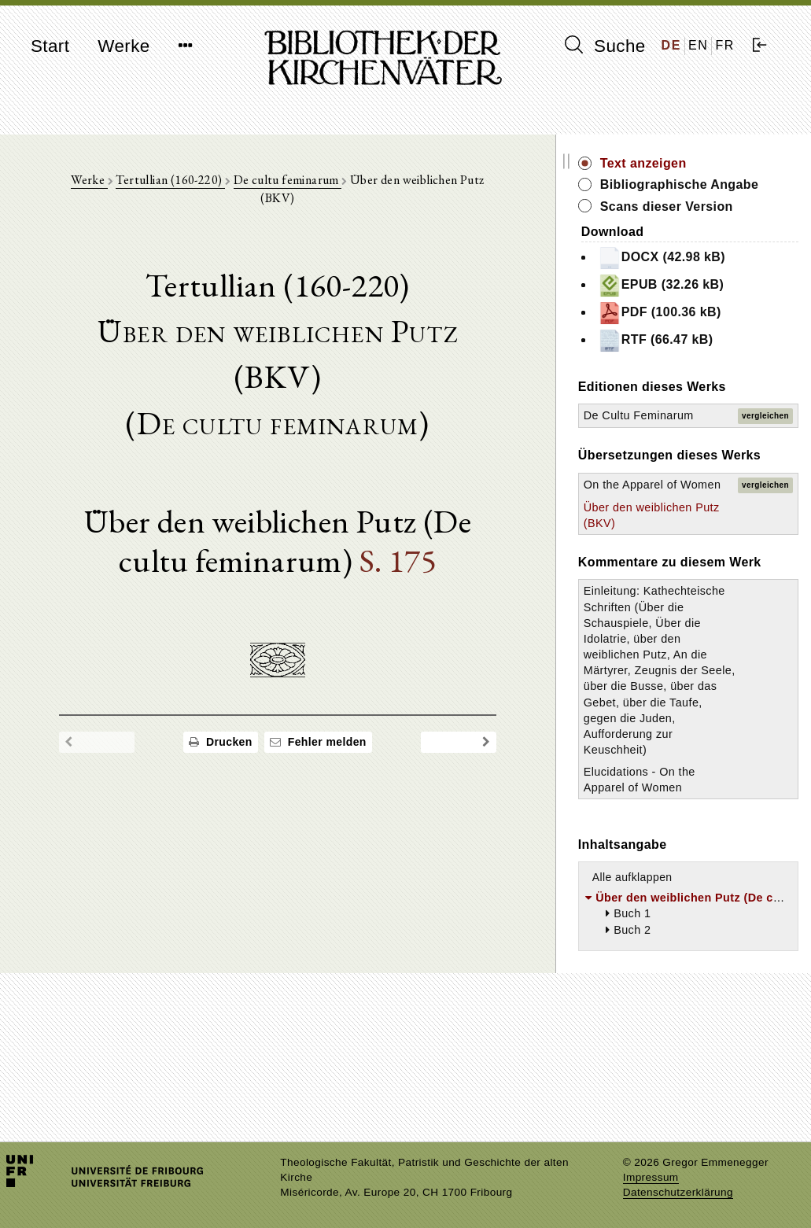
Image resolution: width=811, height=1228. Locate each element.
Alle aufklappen (685, 1007)
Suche (605, 45)
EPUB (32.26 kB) (714, 303)
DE (671, 45)
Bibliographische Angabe (706, 193)
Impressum (651, 1177)
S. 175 (386, 499)
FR (725, 45)
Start (50, 46)
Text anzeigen (696, 163)
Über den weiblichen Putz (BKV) (678, 588)
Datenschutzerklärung (678, 1192)
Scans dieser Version (719, 223)
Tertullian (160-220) (178, 182)
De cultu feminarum (295, 182)
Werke (123, 46)
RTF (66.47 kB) (708, 358)
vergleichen (765, 441)
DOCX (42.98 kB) (714, 275)
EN (698, 45)
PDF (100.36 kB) (712, 330)
